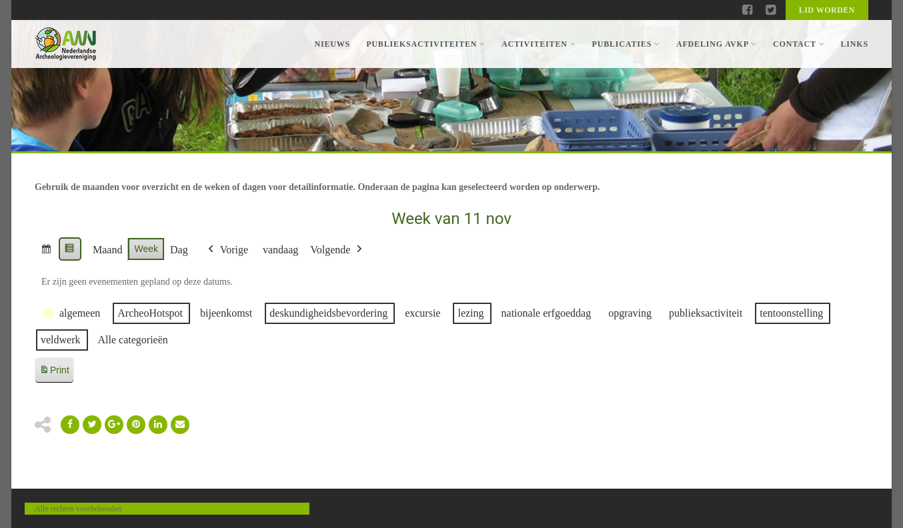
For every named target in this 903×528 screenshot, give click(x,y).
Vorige (226, 250)
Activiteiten (539, 44)
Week (146, 248)
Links (854, 44)
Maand (107, 249)
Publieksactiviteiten (426, 44)
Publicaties (626, 44)
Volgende (337, 250)
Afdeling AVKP (716, 44)
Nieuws (332, 44)
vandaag (280, 249)
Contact (798, 44)
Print (54, 372)
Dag (179, 249)
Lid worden (827, 10)
